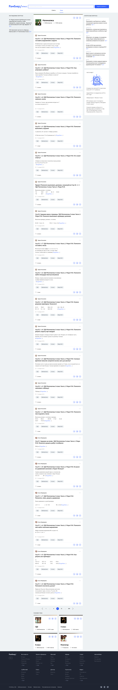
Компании (38, 659)
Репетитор (65, 645)
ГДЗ (36, 627)
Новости (96, 657)
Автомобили (98, 654)
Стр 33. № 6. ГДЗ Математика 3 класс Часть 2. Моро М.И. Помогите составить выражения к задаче (58, 39)
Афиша (67, 654)
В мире (23, 657)
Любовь (53, 661)
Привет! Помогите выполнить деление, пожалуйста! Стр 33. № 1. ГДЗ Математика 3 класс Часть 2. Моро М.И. (57, 186)
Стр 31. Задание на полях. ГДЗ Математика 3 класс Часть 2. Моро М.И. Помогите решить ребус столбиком (57, 442)
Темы (37, 674)
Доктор (53, 669)
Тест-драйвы (97, 659)
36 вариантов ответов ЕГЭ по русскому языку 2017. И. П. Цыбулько (96, 89)
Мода (52, 657)
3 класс (63, 627)
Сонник (67, 672)
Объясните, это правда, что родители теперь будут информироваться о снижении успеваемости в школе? (96, 39)
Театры (67, 661)
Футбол (82, 657)
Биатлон (82, 663)
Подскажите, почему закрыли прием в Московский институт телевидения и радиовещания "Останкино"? (96, 63)
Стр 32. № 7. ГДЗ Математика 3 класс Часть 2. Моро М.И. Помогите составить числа (58, 244)
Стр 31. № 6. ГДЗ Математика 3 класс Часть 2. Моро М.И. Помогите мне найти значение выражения (58, 526)
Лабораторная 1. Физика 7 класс (94, 97)
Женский (53, 654)
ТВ (80, 674)
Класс (37, 669)
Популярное (83, 672)
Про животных (83, 678)
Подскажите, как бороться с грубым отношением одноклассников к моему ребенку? (96, 23)
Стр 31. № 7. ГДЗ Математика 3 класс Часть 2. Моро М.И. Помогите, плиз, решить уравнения (54, 497)
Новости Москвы (25, 659)
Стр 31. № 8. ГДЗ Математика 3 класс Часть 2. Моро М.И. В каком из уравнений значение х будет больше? (57, 468)
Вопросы (53, 672)
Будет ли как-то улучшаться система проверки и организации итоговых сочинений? (96, 55)
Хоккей (81, 659)
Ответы (38, 672)
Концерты (67, 659)
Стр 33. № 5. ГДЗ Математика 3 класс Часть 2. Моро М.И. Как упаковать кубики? (56, 69)
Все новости (24, 654)
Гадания (67, 676)
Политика (23, 661)
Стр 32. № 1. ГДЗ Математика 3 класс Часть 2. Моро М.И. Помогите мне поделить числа (58, 413)
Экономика (39, 657)
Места (22, 678)
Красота (53, 659)
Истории (23, 672)
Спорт (81, 654)
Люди (22, 674)
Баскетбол (82, 661)
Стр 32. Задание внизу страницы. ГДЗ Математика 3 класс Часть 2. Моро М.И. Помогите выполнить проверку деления (58, 215)
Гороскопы (68, 669)
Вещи (22, 676)
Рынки (37, 661)
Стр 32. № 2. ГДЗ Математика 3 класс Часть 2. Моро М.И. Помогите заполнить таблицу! (58, 387)
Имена (67, 674)
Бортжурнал (97, 661)
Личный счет (39, 663)
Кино (66, 657)
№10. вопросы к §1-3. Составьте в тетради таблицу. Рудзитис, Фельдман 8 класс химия (96, 102)
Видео (81, 669)
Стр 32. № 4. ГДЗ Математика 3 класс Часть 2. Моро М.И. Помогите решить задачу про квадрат (58, 330)
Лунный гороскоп (69, 678)
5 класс (38, 645)
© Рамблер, (11, 687)
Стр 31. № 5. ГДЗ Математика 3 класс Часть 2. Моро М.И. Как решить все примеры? (56, 555)
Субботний (24, 669)
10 (61, 608)
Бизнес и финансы (41, 654)
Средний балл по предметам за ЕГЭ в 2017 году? (95, 93)
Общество (24, 663)
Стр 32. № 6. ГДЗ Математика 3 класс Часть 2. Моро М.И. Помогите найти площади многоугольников (58, 274)
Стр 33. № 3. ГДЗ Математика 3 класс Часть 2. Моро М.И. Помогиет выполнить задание (58, 127)
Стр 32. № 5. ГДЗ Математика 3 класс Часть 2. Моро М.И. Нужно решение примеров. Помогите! (57, 303)
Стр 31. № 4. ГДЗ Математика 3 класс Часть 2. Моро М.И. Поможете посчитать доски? (54, 585)
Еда (51, 663)
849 (69, 608)
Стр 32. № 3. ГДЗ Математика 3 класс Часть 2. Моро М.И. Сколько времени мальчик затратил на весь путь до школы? (57, 360)
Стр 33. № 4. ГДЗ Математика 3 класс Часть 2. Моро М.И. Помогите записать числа (58, 98)
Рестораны (68, 663)
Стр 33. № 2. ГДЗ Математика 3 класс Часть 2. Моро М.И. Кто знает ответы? (58, 157)
